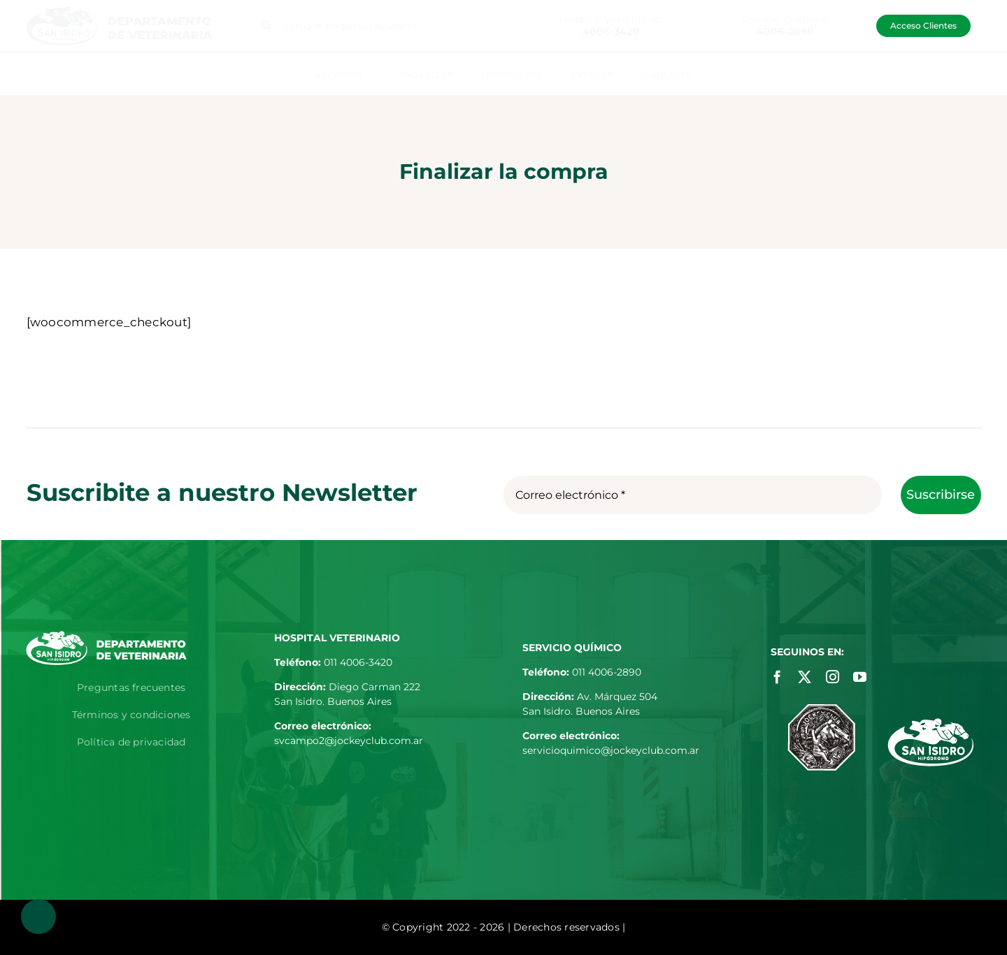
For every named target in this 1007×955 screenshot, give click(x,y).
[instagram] (832, 676)
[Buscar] (267, 25)
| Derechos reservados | (567, 927)
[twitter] (804, 676)
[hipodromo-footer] (930, 724)
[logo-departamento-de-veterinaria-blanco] (106, 636)
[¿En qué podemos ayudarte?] (386, 25)
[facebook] (777, 676)
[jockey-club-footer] (821, 710)
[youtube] (859, 676)
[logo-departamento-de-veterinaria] (120, 12)
